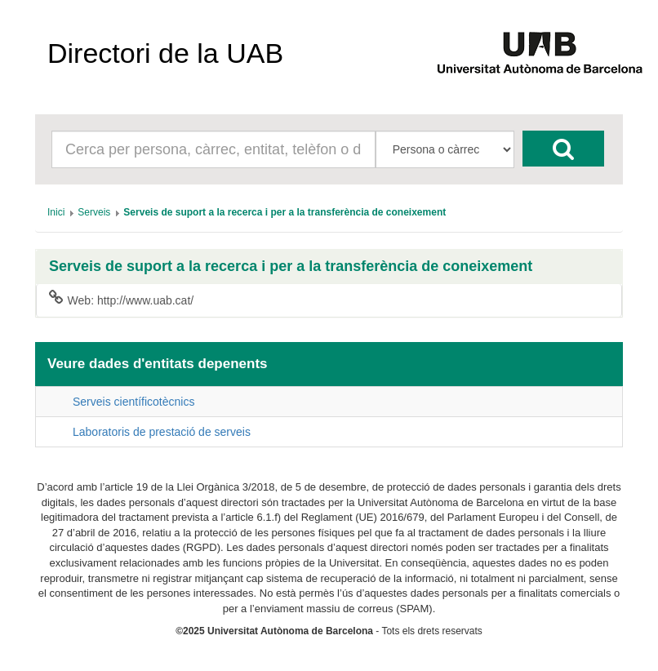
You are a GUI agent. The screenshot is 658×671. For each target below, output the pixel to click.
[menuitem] (55, 212)
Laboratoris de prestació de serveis (162, 431)
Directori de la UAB (165, 53)
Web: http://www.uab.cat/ (121, 299)
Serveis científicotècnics (133, 401)
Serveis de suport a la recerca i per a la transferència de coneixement (290, 266)
